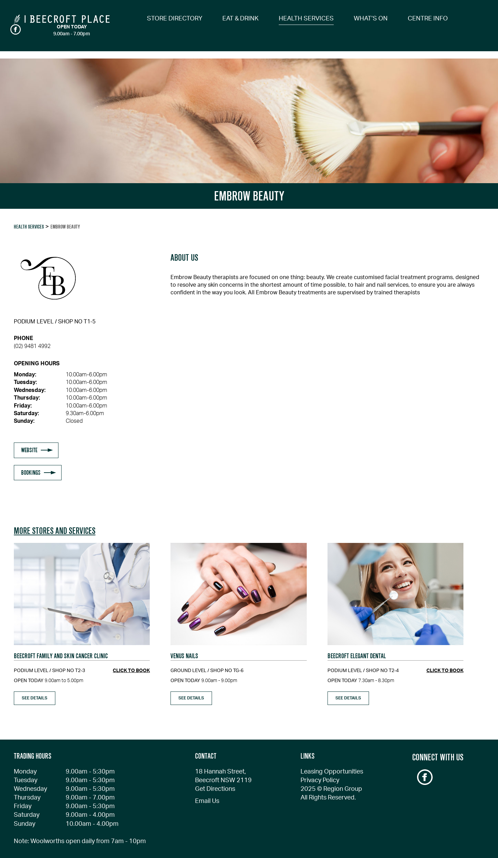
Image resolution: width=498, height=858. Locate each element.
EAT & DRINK (240, 19)
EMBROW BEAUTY (65, 227)
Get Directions (215, 789)
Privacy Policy (320, 780)
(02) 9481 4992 (32, 346)
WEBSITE (29, 450)
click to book (131, 670)
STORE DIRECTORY (174, 19)
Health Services (29, 227)
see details (34, 698)
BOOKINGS (30, 472)
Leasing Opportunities (332, 772)
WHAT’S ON (371, 19)
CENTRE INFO (428, 19)
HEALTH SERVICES (306, 19)
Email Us (207, 801)
